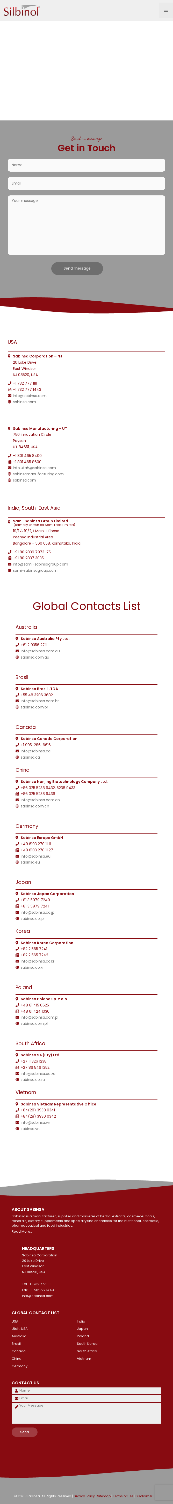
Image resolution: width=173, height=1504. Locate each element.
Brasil (16, 1343)
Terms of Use (123, 1496)
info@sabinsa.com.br (40, 701)
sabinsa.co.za (33, 1079)
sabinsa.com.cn (35, 806)
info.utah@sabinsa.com (34, 467)
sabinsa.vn (30, 1128)
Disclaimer (143, 1496)
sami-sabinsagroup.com (35, 570)
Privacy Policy (84, 1496)
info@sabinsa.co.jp (37, 912)
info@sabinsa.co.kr (37, 961)
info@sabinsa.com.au (40, 651)
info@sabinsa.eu (36, 856)
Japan (82, 1328)
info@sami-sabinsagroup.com (40, 564)
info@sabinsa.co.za (38, 1073)
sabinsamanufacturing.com (38, 474)
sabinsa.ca (30, 757)
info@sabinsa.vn (35, 1122)
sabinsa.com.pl (34, 1023)
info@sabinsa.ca (36, 751)
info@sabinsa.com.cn (40, 800)
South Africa (87, 1351)
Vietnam (84, 1358)
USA (15, 1321)
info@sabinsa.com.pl (39, 1017)
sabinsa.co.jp (32, 918)
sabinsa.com (24, 401)
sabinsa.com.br (34, 707)
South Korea (87, 1343)
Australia (19, 1336)
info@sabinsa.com (30, 395)
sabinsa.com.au (35, 657)
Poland (83, 1336)
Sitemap (104, 1496)
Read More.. (22, 1231)
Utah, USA (20, 1328)
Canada (19, 1351)
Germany (19, 1366)
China (16, 1358)
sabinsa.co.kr (32, 967)
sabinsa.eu (30, 862)
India (81, 1321)
